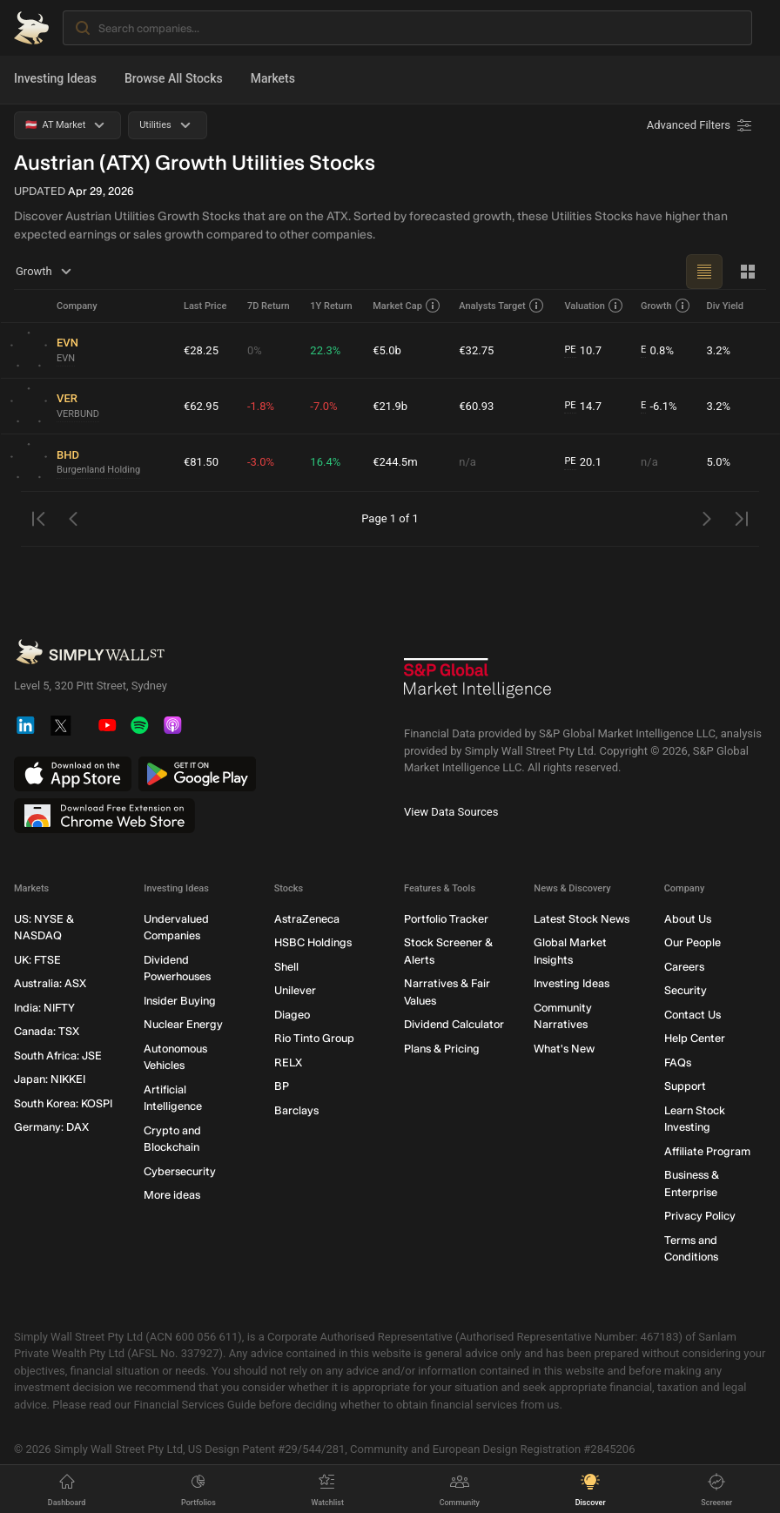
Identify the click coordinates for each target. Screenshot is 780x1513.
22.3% (325, 350)
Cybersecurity (180, 1171)
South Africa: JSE (58, 1055)
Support (685, 1086)
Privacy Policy (700, 1215)
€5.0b (387, 350)
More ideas (172, 1194)
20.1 (583, 462)
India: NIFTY (44, 1007)
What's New (564, 1048)
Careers (684, 966)
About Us (687, 918)
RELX (288, 1062)
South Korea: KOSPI (63, 1103)
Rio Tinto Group (314, 1038)
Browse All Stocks (173, 78)
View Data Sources (451, 811)
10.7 (583, 351)
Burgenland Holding (98, 469)
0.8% (657, 351)
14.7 (583, 406)
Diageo (292, 1014)
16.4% (325, 461)
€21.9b (390, 406)
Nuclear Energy (183, 1024)
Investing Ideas (55, 78)
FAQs (677, 1062)
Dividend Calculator (454, 1024)
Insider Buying (180, 1000)
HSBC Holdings (313, 942)
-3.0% (260, 461)
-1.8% (260, 406)
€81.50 (201, 461)
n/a (467, 461)
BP (281, 1086)
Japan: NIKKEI (49, 1079)
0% (254, 350)
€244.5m (395, 461)
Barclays (296, 1110)
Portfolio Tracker (446, 918)
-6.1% (658, 406)
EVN (66, 358)
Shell (286, 966)
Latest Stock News (581, 918)
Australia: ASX (50, 983)
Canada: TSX (46, 1031)
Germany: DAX (51, 1126)
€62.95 (201, 406)
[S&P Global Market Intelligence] (478, 684)
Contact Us (692, 1014)
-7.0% (323, 406)
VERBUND (78, 414)
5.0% (718, 461)
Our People (692, 942)
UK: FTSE (37, 959)
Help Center (694, 1038)
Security (685, 990)
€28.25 (201, 350)
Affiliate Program (707, 1151)
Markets (273, 78)
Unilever (295, 990)
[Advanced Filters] (700, 125)
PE (569, 349)
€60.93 (476, 406)
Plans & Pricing (442, 1048)
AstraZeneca (307, 918)
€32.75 (476, 350)
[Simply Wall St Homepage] (31, 27)
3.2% (718, 350)
